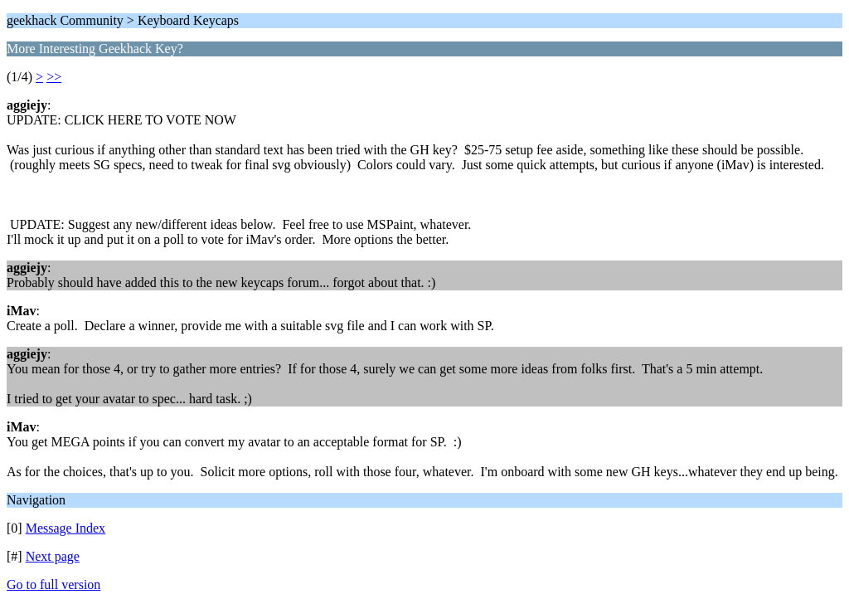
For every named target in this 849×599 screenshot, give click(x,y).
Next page (53, 556)
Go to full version (53, 584)
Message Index (65, 528)
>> (53, 77)
